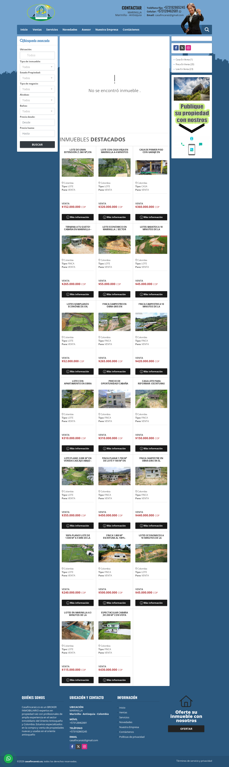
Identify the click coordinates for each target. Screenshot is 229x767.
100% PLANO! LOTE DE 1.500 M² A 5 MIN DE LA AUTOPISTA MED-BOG (77, 536)
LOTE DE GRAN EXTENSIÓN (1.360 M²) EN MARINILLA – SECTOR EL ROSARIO (78, 150)
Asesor (86, 29)
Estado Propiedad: (30, 72)
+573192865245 (174, 7)
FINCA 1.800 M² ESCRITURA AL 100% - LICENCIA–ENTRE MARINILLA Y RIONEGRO (114, 536)
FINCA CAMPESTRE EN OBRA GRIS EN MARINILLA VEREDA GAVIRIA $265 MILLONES (114, 305)
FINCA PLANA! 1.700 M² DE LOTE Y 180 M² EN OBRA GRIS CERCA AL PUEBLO (114, 459)
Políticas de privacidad (132, 737)
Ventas (37, 29)
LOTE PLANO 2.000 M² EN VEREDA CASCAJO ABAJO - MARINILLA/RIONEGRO (77, 459)
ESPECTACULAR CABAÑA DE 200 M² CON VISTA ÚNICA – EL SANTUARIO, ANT (114, 613)
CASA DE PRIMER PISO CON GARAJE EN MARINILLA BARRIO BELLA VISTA (151, 150)
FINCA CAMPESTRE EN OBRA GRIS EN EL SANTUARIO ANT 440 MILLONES (151, 459)
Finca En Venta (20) (185, 64)
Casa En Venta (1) (184, 59)
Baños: (23, 105)
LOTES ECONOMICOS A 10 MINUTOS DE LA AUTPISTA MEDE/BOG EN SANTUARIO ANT (151, 536)
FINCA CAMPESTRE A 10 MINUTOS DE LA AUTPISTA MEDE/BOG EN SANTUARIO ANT (151, 305)
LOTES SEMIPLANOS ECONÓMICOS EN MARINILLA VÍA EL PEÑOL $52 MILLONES (78, 305)
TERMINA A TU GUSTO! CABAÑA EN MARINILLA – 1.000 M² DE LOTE (77, 228)
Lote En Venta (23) (184, 69)
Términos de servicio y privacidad (194, 760)
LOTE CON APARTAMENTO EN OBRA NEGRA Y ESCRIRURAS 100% (77, 382)
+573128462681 (167, 10)
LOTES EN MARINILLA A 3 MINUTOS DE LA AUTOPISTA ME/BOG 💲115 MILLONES (77, 613)
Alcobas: (24, 94)
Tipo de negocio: (29, 83)
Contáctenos (131, 29)
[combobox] (37, 67)
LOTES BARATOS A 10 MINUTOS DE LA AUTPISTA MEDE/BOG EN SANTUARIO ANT (151, 228)
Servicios (52, 29)
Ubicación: (26, 49)
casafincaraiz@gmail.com (84, 740)
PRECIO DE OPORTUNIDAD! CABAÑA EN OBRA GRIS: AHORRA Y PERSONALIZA (114, 382)
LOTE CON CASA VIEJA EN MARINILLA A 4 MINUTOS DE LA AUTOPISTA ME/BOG (114, 150)
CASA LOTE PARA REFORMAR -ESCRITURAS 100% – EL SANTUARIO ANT (151, 382)
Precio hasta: (27, 128)
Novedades (70, 29)
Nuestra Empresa (106, 29)
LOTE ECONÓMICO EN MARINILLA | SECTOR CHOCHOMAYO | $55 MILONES (114, 228)
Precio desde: (27, 116)
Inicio (24, 29)
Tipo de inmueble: (30, 61)
